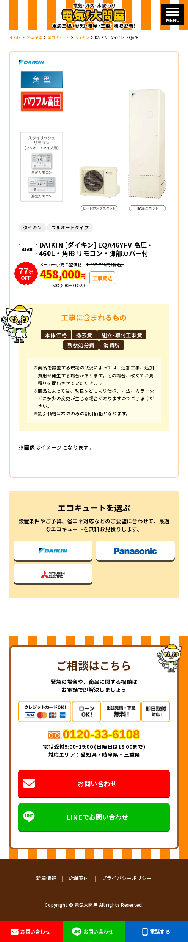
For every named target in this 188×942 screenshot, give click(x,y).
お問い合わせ (70, 783)
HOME (15, 37)
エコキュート (58, 37)
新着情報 (46, 878)
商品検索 (34, 37)
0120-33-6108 (101, 734)
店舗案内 (79, 878)
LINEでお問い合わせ (75, 817)
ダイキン (82, 37)
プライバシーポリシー (127, 878)
